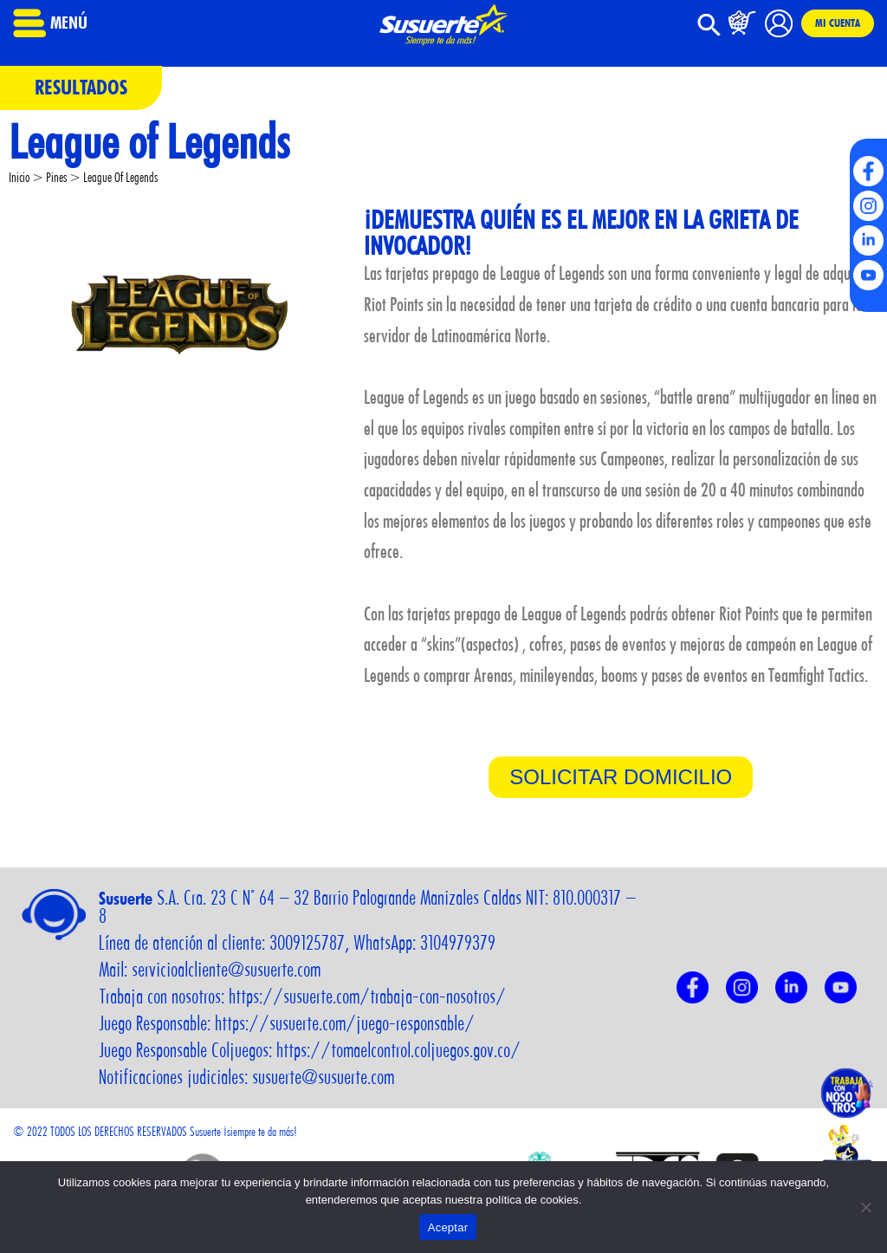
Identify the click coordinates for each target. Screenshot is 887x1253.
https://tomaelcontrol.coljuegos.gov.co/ (398, 1050)
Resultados (81, 87)
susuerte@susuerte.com (323, 1077)
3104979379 (457, 943)
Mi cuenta (837, 23)
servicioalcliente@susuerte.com (226, 970)
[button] (709, 32)
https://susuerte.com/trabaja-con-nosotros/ (367, 996)
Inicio (19, 177)
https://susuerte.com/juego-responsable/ (345, 1023)
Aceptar (448, 1227)
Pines (56, 177)
